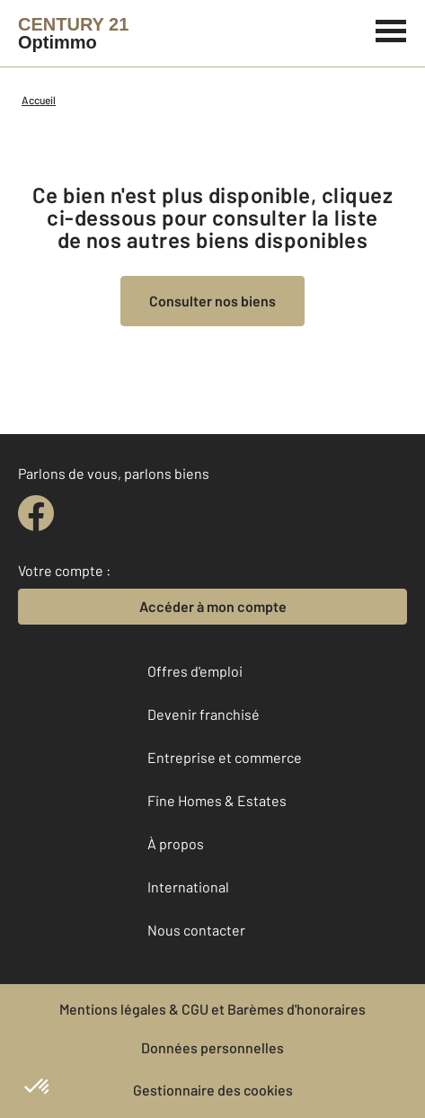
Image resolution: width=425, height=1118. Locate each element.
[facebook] (36, 513)
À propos (175, 843)
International (188, 886)
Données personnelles (212, 1047)
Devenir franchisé (203, 714)
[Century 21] (73, 33)
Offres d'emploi (195, 670)
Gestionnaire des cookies (213, 1089)
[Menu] (391, 28)
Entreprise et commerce (224, 757)
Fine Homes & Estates (217, 800)
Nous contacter (196, 929)
